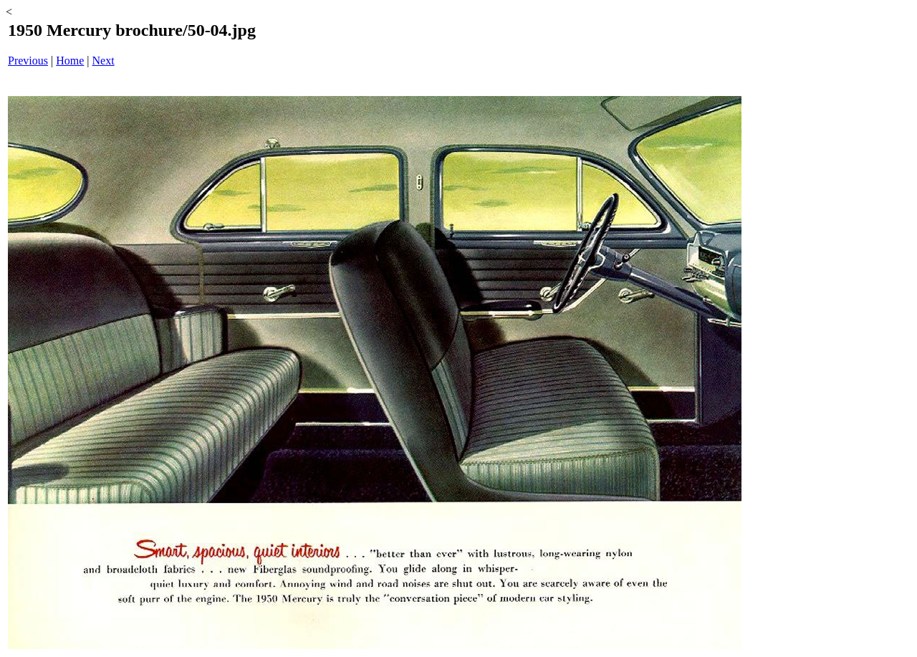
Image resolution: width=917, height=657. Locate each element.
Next (103, 60)
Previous (28, 60)
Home (70, 60)
